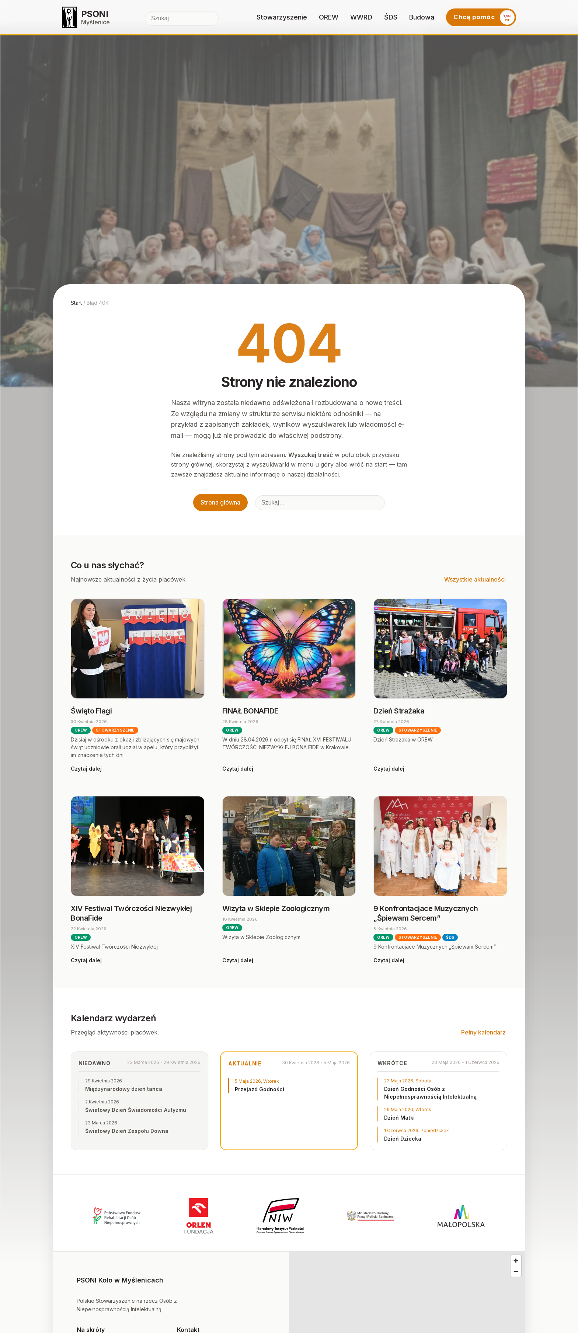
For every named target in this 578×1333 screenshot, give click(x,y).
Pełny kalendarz (483, 1032)
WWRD (361, 17)
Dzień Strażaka (398, 710)
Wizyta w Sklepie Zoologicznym (276, 908)
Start (76, 303)
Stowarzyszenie (282, 17)
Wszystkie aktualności (475, 579)
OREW (328, 17)
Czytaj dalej (86, 768)
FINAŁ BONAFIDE (250, 710)
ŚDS (390, 17)
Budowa (421, 17)
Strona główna (220, 502)
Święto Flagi (91, 710)
